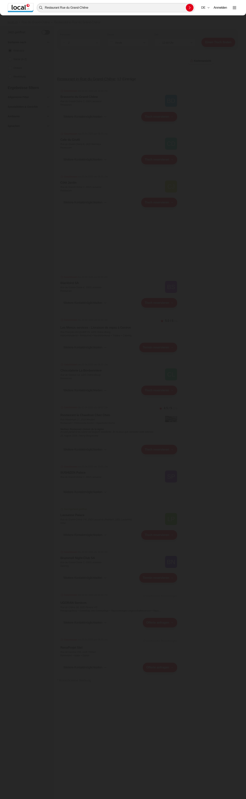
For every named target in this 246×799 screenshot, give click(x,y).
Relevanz (18, 50)
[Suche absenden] (190, 8)
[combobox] (116, 7)
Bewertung (19, 76)
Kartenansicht (118, 685)
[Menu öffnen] (234, 8)
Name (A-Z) (20, 59)
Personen (65, 34)
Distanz (17, 67)
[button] (205, 7)
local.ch (13, 22)
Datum (110, 34)
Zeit (156, 34)
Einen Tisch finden (218, 42)
